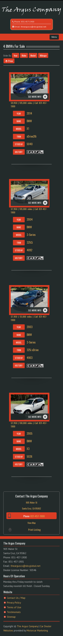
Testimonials (14, 612)
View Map (32, 523)
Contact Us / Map (16, 597)
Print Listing (34, 529)
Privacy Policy (14, 602)
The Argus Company (27, 626)
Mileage (43, 55)
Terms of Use (14, 607)
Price (9, 61)
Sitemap (11, 616)
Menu (54, 37)
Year (15, 55)
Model (33, 55)
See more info (34, 96)
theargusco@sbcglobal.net (33, 26)
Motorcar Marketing (37, 630)
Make (24, 55)
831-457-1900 (27, 21)
